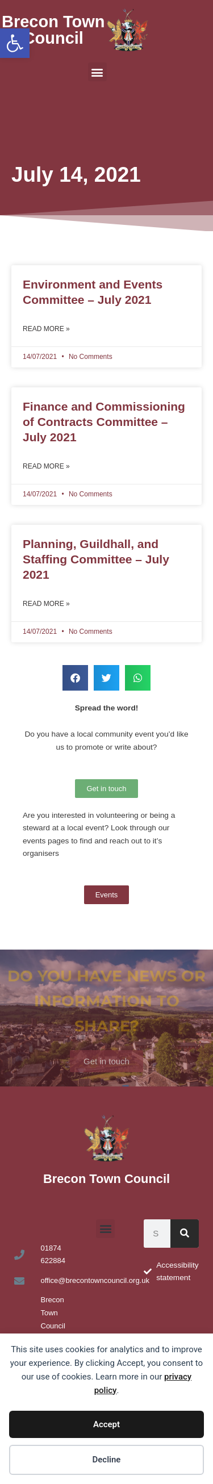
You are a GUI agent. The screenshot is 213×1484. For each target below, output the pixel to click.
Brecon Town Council (53, 29)
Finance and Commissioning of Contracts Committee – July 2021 (104, 422)
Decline (107, 1459)
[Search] (184, 1233)
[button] (15, 43)
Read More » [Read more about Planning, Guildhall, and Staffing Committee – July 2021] (46, 604)
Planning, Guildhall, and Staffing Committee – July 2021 (96, 559)
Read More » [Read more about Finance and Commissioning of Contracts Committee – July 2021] (46, 466)
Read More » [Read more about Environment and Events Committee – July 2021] (46, 329)
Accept (106, 1424)
